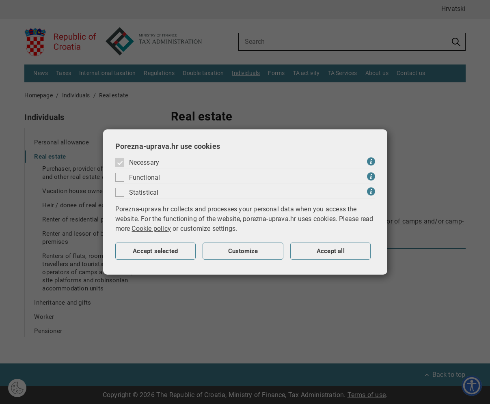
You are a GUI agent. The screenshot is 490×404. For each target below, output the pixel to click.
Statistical (144, 192)
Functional (144, 177)
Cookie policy (151, 228)
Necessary (144, 162)
